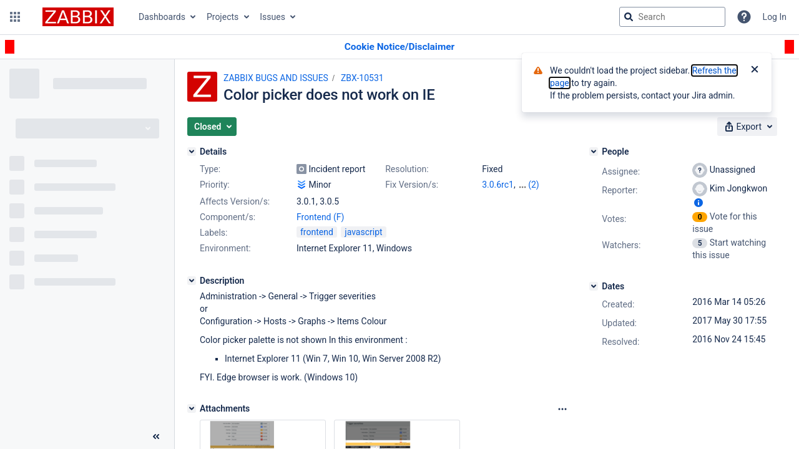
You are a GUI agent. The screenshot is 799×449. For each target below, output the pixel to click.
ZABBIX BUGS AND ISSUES (275, 78)
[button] (15, 16)
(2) (533, 185)
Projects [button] (222, 17)
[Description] (191, 280)
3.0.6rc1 (498, 185)
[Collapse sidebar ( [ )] (156, 436)
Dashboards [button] (162, 17)
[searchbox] (672, 17)
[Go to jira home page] (78, 16)
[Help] (744, 17)
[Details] (191, 151)
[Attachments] (191, 408)
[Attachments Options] (562, 409)
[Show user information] (698, 203)
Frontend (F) (320, 217)
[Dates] (593, 286)
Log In (775, 17)
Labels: (213, 233)
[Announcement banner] (399, 47)
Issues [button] (272, 17)
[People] (593, 151)
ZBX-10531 (362, 78)
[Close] (754, 70)
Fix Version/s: (411, 185)
